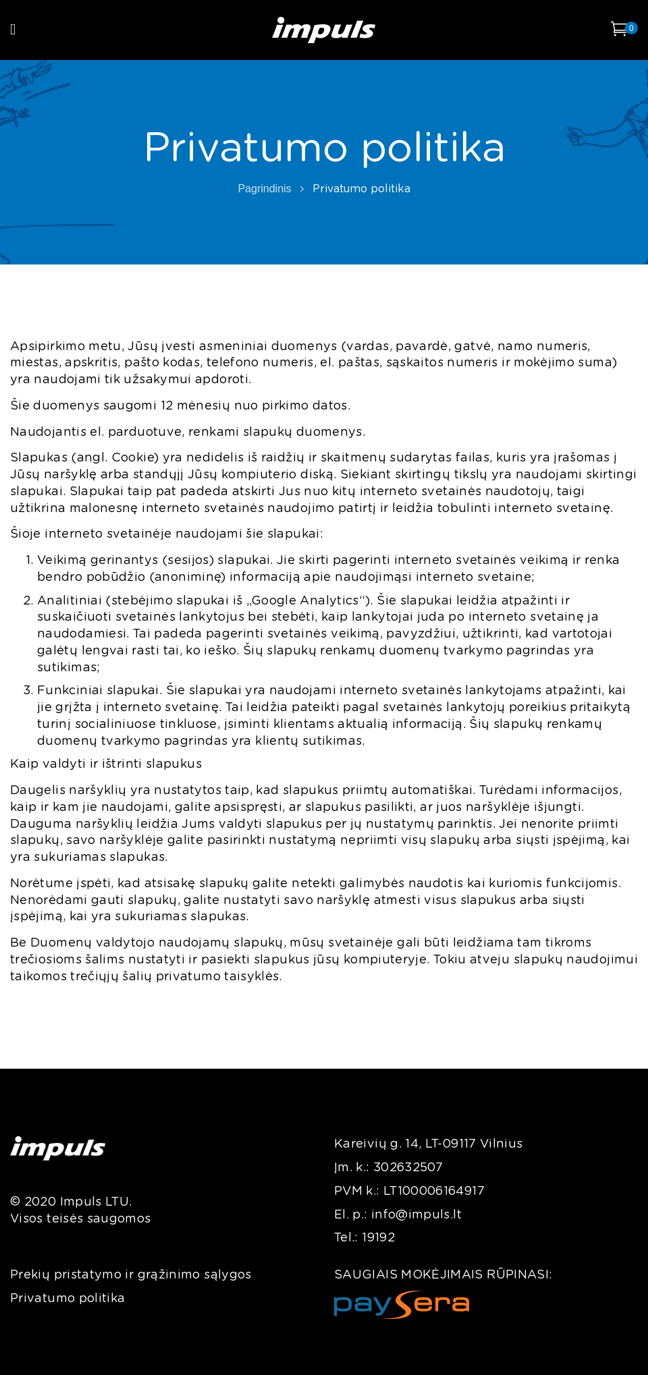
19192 (378, 1238)
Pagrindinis (264, 188)
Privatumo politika (67, 1299)
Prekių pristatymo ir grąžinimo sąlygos (131, 1275)
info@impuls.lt (416, 1215)
